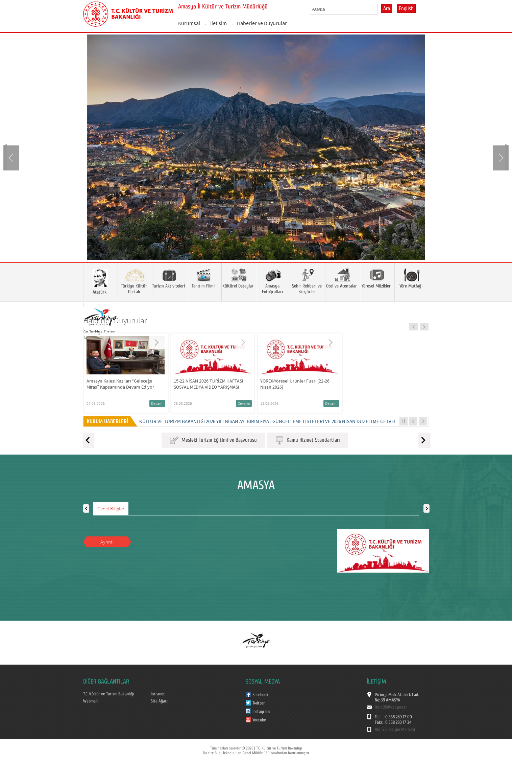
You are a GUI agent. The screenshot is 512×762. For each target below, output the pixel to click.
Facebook (260, 694)
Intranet (158, 694)
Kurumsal (189, 23)
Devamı (157, 403)
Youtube (259, 720)
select (379, 9)
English (406, 8)
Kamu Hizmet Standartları (307, 440)
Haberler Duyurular (115, 320)
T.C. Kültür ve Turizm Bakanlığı (108, 694)
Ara (386, 8)
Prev (11, 157)
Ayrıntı (107, 541)
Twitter (258, 703)
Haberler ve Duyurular (262, 23)
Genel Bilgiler (110, 508)
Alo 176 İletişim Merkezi (395, 729)
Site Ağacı (159, 701)
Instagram (261, 711)
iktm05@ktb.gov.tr (391, 707)
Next (500, 157)
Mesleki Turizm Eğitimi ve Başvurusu (213, 440)
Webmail (90, 701)
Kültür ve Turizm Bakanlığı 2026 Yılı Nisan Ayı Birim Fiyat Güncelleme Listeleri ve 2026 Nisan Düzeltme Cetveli (268, 421)
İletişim (218, 23)
